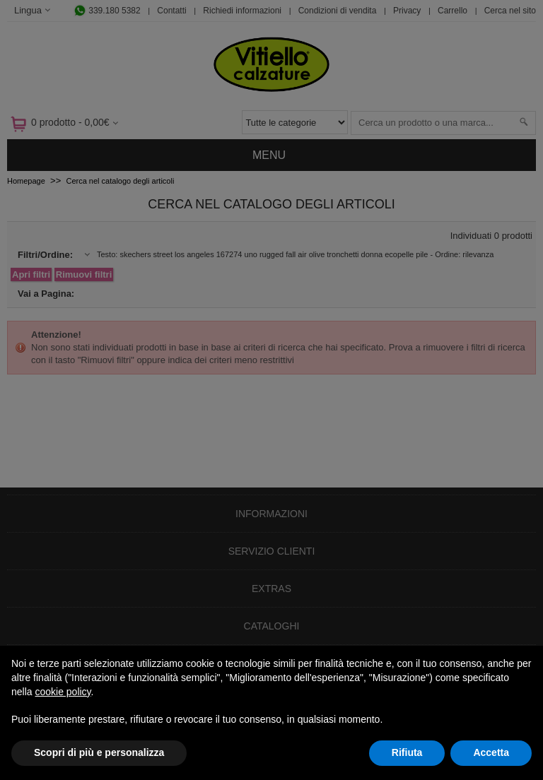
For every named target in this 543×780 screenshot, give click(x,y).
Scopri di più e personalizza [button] (99, 752)
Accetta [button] (491, 752)
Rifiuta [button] (407, 752)
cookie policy (62, 691)
